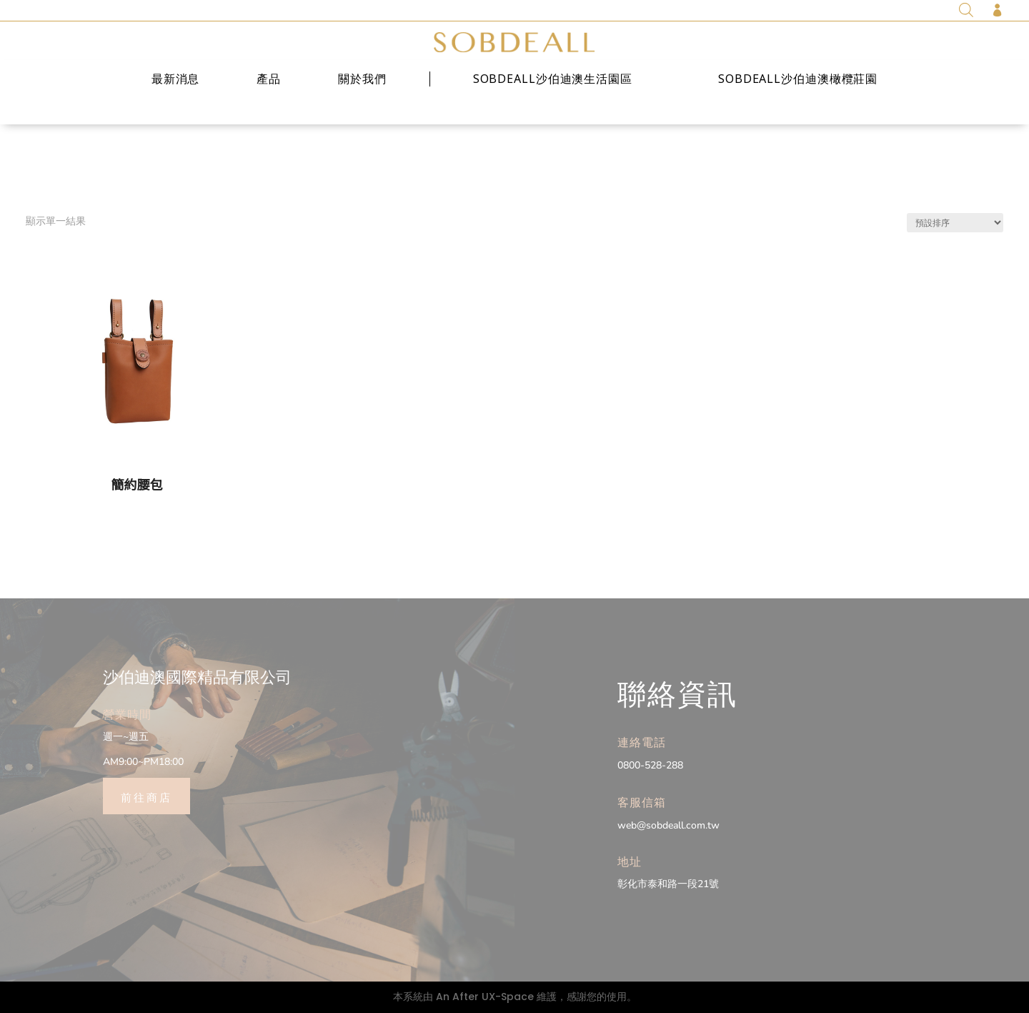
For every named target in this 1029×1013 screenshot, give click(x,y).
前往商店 (146, 796)
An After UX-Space (485, 996)
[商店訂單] (955, 222)
